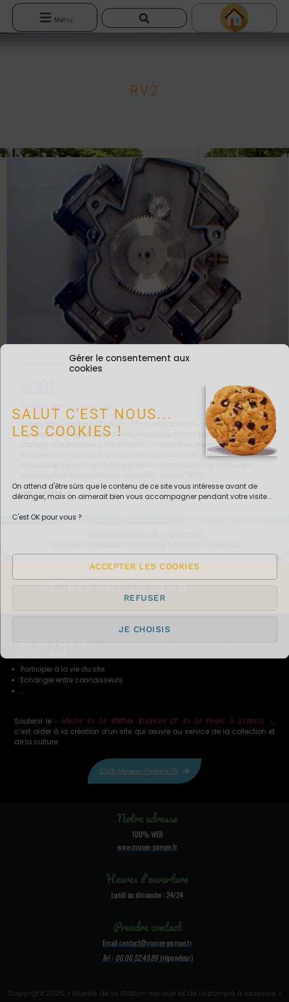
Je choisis (144, 629)
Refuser (145, 598)
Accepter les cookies (144, 566)
